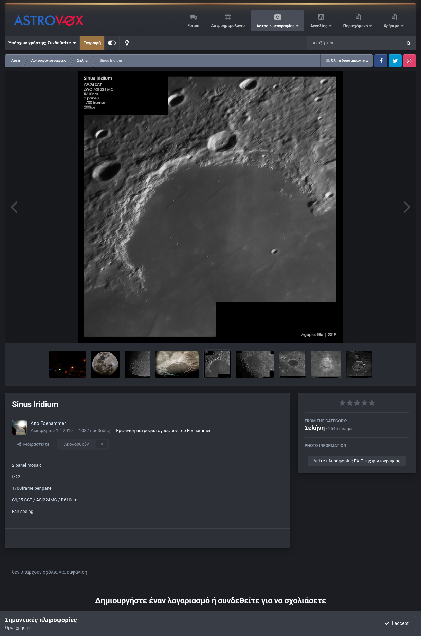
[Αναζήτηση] (340, 43)
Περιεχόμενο (356, 26)
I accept (396, 623)
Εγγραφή (92, 42)
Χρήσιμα (392, 26)
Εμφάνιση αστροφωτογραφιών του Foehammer (163, 430)
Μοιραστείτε (33, 444)
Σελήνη (315, 427)
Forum (193, 25)
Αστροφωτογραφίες (276, 26)
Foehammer (53, 423)
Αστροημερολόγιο (227, 25)
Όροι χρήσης (18, 627)
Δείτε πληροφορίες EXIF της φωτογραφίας (356, 460)
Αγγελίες (319, 26)
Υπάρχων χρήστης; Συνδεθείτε (42, 43)
